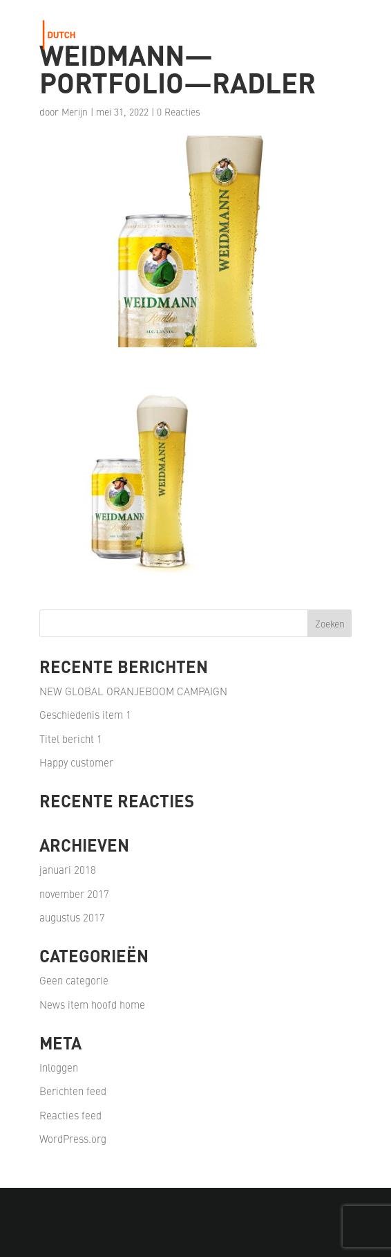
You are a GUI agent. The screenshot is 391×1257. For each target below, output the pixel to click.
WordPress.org (72, 1138)
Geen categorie (73, 980)
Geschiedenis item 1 (85, 714)
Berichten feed (72, 1090)
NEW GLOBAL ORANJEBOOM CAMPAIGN (133, 690)
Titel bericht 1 (70, 738)
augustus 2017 (72, 917)
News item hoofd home (92, 1004)
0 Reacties (178, 111)
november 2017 (74, 893)
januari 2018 (67, 869)
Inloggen (58, 1067)
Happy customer (76, 762)
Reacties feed (70, 1115)
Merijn (74, 111)
